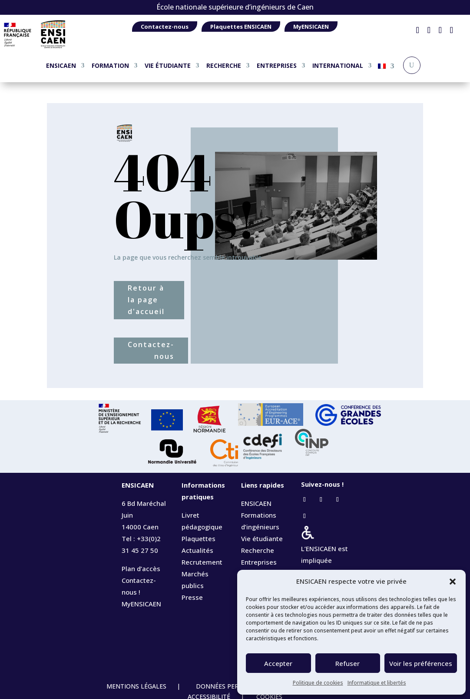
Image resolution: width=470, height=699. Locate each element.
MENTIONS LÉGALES (137, 686)
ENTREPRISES (277, 65)
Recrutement (202, 562)
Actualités (197, 550)
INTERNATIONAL (337, 65)
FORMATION (110, 65)
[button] (452, 581)
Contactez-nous (165, 26)
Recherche (257, 550)
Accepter (278, 663)
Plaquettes (198, 538)
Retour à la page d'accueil (146, 299)
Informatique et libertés (377, 682)
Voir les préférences (420, 663)
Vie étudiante (262, 538)
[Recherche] (411, 65)
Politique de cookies (318, 682)
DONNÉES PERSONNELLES (234, 686)
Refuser (347, 663)
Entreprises (259, 562)
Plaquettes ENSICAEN (240, 26)
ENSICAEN (61, 65)
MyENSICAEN (311, 26)
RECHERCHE (223, 65)
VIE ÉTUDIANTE (168, 65)
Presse (192, 597)
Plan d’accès (141, 568)
